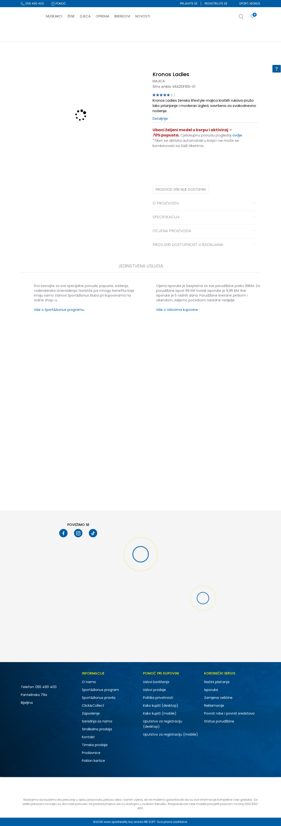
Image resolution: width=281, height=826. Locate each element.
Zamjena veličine (218, 697)
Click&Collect (93, 705)
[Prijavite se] (252, 16)
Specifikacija (205, 217)
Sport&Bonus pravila (98, 697)
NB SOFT (150, 822)
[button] (246, 18)
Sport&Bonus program (100, 689)
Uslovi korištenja (156, 682)
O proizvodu (205, 203)
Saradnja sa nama (97, 721)
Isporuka (211, 689)
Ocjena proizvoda (205, 231)
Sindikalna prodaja (97, 729)
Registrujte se (216, 3)
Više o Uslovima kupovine (177, 309)
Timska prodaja (94, 744)
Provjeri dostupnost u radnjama (205, 245)
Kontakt (88, 737)
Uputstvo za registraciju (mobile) (170, 734)
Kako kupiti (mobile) (159, 713)
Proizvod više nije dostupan (181, 189)
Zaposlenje (91, 713)
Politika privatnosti (158, 697)
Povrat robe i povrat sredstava (229, 713)
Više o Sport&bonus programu (59, 309)
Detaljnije (160, 118)
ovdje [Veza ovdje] (237, 135)
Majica (159, 81)
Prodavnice (91, 752)
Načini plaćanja (216, 682)
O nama (89, 682)
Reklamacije (214, 705)
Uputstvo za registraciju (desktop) (162, 724)
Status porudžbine (219, 721)
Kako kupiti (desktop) (160, 705)
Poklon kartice (93, 760)
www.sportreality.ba (118, 822)
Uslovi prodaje (154, 689)
